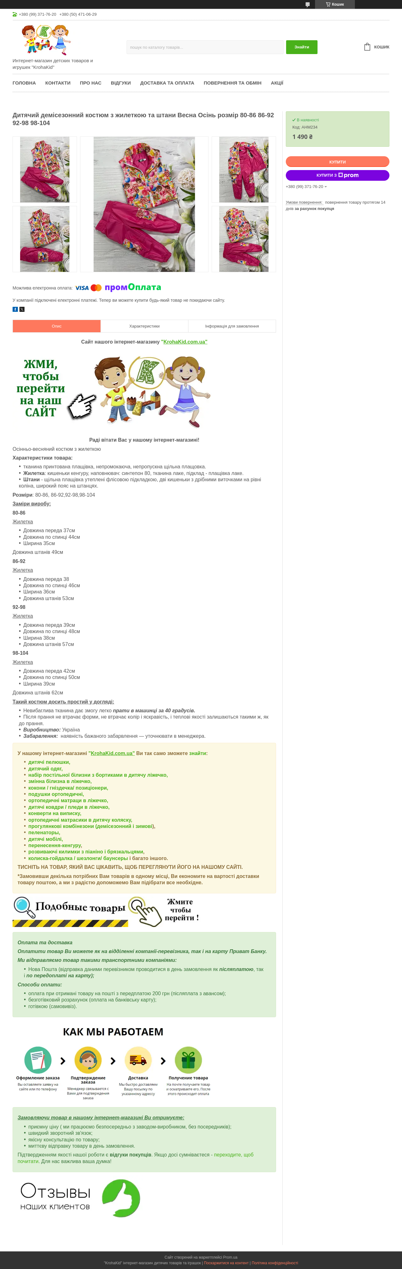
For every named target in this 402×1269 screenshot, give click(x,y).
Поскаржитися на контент (226, 1263)
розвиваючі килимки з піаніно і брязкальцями (85, 851)
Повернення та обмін (233, 82)
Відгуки (121, 82)
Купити (337, 162)
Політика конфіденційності (275, 1263)
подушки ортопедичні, (56, 794)
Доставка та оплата (167, 82)
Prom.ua (230, 1257)
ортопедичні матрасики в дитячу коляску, (80, 820)
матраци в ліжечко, (84, 800)
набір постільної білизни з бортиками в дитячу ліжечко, (98, 775)
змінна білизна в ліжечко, (60, 781)
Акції (277, 82)
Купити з (338, 175)
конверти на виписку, (54, 813)
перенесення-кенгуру (54, 845)
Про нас (90, 82)
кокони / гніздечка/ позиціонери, (68, 788)
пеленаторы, (44, 832)
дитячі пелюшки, (49, 762)
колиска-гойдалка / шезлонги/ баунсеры (78, 858)
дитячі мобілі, (45, 839)
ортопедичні (44, 800)
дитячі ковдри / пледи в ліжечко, (69, 807)
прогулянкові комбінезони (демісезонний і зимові (90, 826)
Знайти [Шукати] (302, 47)
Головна (24, 82)
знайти (197, 753)
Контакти (57, 82)
